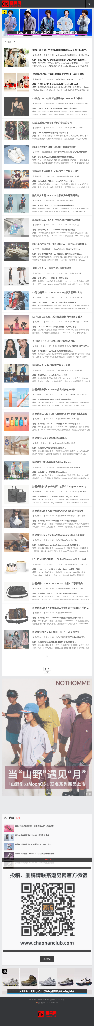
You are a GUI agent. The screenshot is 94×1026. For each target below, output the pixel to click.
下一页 (47, 669)
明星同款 (88, 55)
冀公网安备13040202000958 (47, 1003)
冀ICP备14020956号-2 (57, 1000)
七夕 (75, 79)
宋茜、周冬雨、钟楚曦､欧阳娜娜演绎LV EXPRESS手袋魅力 (62, 50)
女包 (80, 55)
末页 (47, 672)
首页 (47, 656)
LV (83, 55)
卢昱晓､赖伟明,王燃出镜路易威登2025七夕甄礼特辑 (58, 74)
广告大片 (80, 79)
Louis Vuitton (60, 55)
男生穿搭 (38, 55)
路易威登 (68, 55)
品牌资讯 (38, 79)
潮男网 (31, 1000)
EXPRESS (75, 55)
